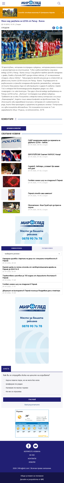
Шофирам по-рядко (14, 384)
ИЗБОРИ (32, 462)
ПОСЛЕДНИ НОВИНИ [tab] (47, 248)
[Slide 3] (35, 54)
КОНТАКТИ (32, 458)
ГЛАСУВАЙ (32, 399)
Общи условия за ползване (32, 476)
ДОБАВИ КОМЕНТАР (14, 128)
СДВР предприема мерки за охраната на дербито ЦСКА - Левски (44, 141)
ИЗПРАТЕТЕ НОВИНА (32, 451)
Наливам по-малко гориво (17, 388)
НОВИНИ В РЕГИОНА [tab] (16, 248)
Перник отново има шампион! (40, 193)
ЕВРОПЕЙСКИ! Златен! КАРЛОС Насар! (44, 154)
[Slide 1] (29, 54)
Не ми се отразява (13, 392)
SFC (42, 479)
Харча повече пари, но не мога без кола (22, 380)
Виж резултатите (32, 405)
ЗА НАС (32, 455)
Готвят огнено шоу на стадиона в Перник (45, 180)
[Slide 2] (32, 54)
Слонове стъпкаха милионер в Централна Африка (36, 13)
